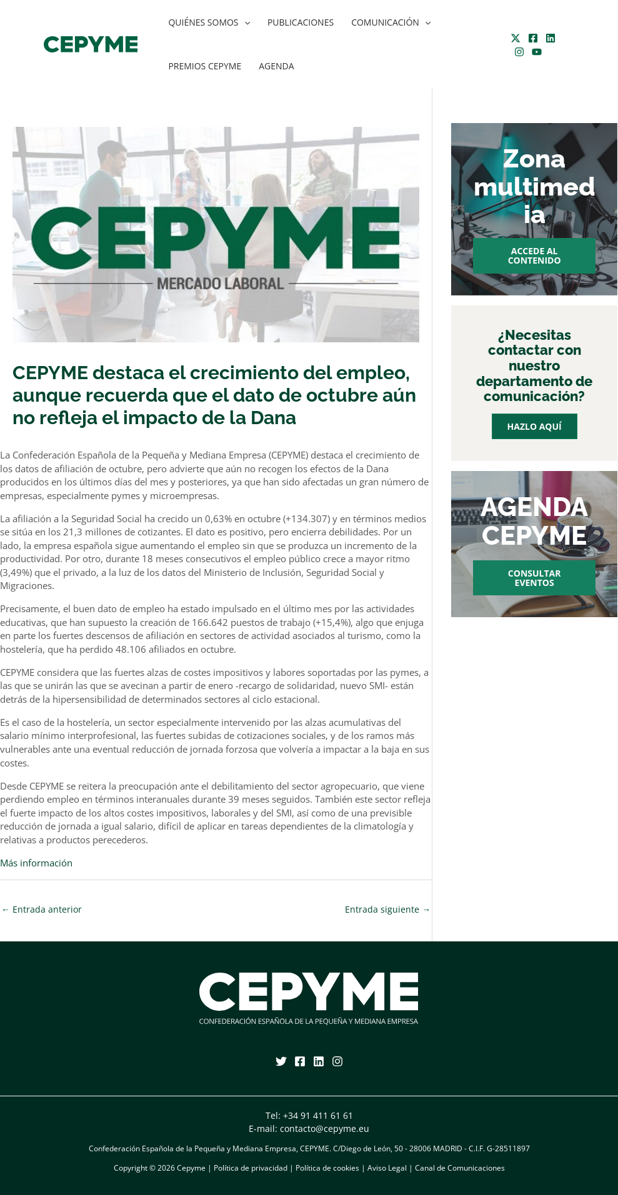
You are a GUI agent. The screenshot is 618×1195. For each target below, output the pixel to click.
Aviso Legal (387, 1168)
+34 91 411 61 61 (318, 1115)
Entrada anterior (41, 909)
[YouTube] (537, 52)
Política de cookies (327, 1168)
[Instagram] (519, 52)
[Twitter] (516, 38)
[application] (244, 22)
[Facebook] (533, 38)
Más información (36, 863)
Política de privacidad (250, 1168)
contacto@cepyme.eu (324, 1128)
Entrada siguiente (388, 909)
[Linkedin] (551, 38)
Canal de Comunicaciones (460, 1168)
